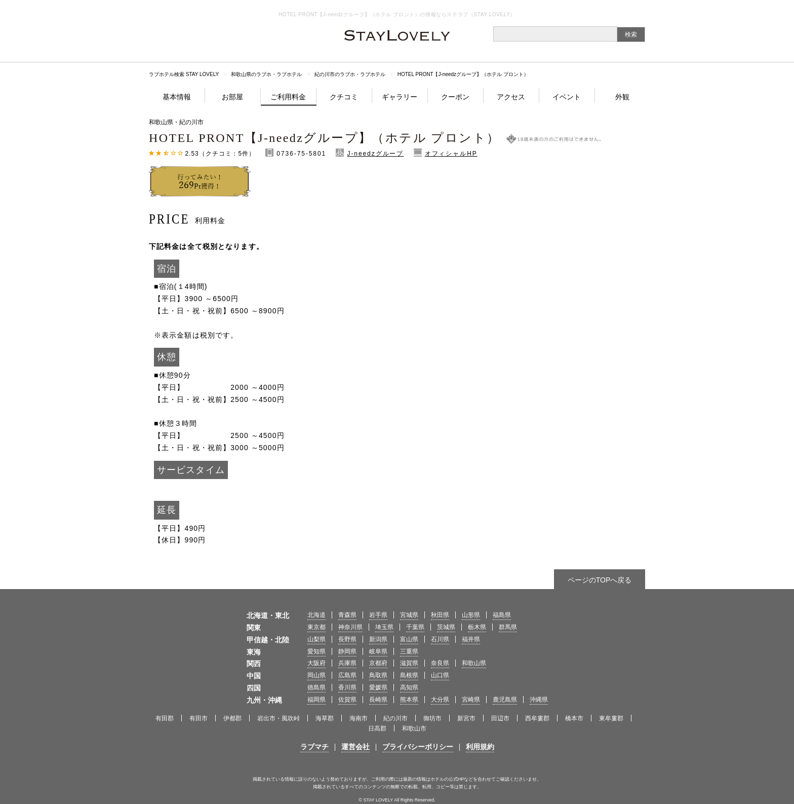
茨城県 (446, 627)
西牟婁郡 (537, 718)
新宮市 (466, 718)
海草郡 (324, 718)
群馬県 (508, 627)
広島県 (347, 675)
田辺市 (500, 718)
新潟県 (378, 639)
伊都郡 (232, 718)
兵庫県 (347, 663)
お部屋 (232, 97)
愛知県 (316, 651)
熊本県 (409, 699)
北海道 (316, 614)
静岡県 (347, 651)
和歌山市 (414, 728)
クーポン (455, 97)
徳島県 (316, 687)
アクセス (511, 97)
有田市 (198, 718)
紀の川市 (395, 718)
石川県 (440, 639)
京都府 (378, 663)
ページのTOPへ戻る (600, 580)
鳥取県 (378, 675)
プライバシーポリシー (417, 747)
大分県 (440, 699)
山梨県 (316, 639)
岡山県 (316, 675)
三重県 (409, 651)
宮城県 (409, 614)
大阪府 (316, 663)
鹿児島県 (505, 699)
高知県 (409, 687)
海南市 (358, 718)
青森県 (347, 614)
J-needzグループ (375, 153)
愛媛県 (378, 687)
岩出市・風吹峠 (278, 718)
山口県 (440, 675)
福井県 (471, 639)
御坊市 (432, 718)
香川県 (347, 687)
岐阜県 (378, 651)
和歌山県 (474, 663)
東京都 (316, 627)
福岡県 (316, 699)
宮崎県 (471, 699)
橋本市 (574, 718)
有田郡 (164, 718)
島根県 (409, 675)
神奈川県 (350, 627)
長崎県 (378, 699)
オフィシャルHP (451, 153)
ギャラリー (399, 97)
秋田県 (440, 614)
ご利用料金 (288, 97)
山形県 (471, 614)
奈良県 (440, 663)
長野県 (347, 639)
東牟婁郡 (611, 718)
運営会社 (355, 747)
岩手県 (378, 614)
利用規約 (480, 747)
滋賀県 (409, 663)
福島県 (502, 614)
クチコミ (344, 97)
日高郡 (377, 728)
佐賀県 (347, 699)
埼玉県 (384, 627)
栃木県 (477, 627)
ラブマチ (314, 747)
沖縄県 (539, 699)
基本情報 (177, 97)
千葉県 (415, 627)
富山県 (409, 639)
